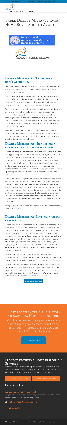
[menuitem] (59, 7)
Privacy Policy (51, 422)
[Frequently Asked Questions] (46, 378)
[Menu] (59, 7)
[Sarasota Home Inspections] (28, 7)
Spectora (43, 422)
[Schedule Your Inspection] (18, 378)
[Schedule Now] (33, 340)
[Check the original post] (33, 281)
